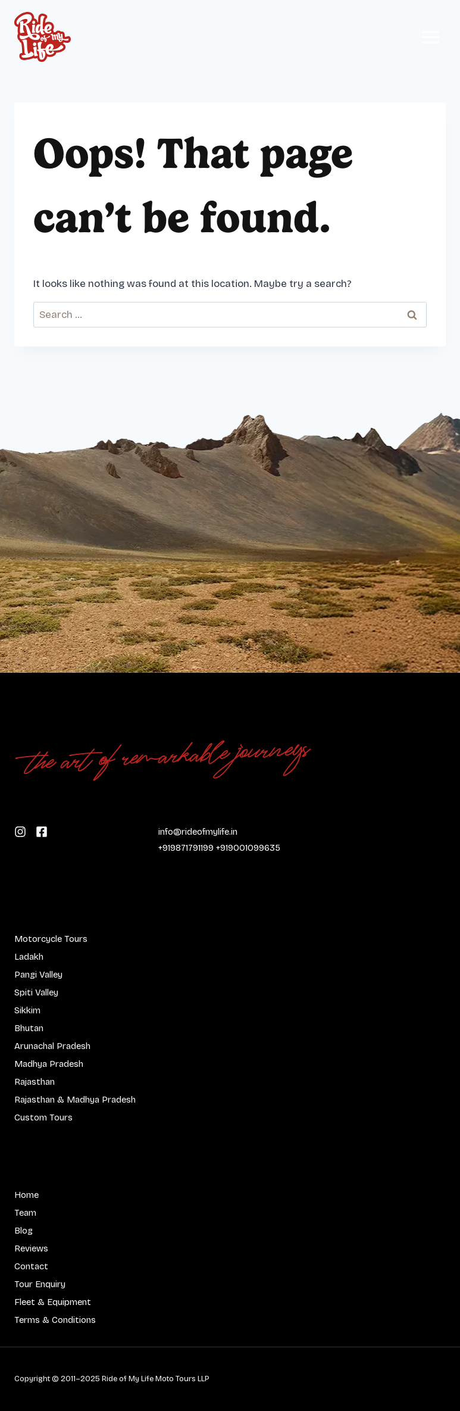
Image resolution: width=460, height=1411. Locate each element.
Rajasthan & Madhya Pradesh (75, 1099)
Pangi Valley (38, 974)
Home (26, 1195)
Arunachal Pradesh (52, 1046)
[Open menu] (430, 37)
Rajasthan (34, 1081)
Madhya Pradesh (48, 1064)
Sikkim (27, 1010)
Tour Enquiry (39, 1284)
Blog (23, 1230)
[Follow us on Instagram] (42, 831)
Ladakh (28, 956)
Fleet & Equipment (52, 1302)
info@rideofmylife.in (197, 831)
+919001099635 (248, 847)
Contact (31, 1266)
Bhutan (28, 1028)
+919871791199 (186, 847)
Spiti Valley (36, 992)
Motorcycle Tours (50, 939)
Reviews (31, 1248)
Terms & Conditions (55, 1320)
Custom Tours (43, 1117)
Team (25, 1212)
